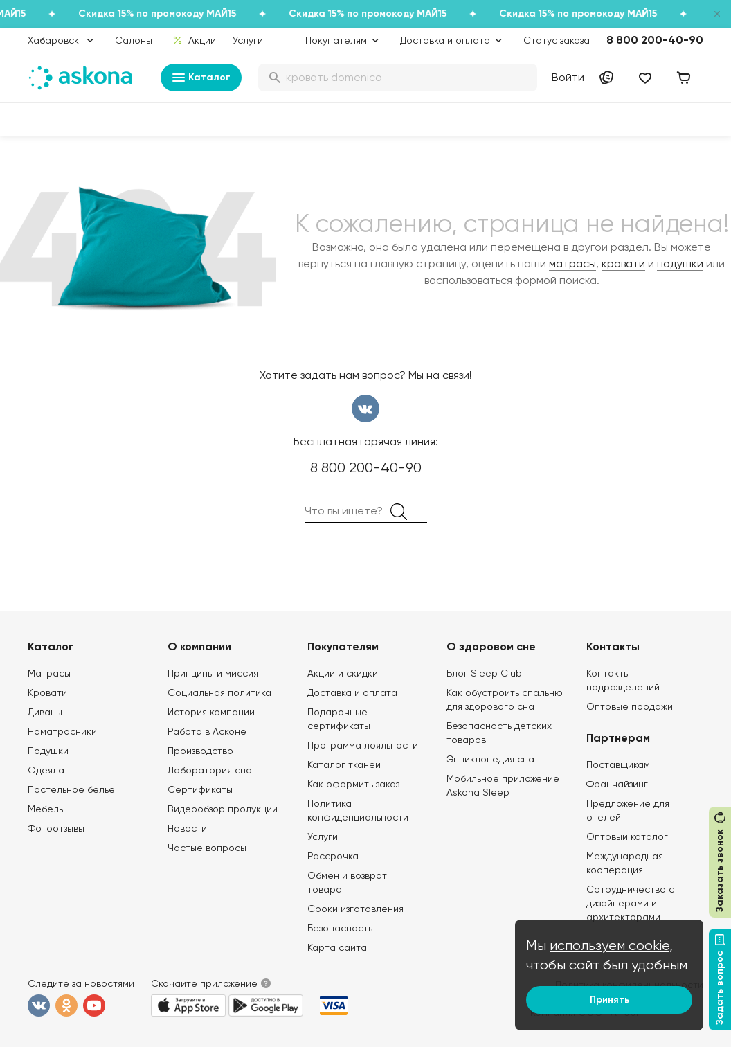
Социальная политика (219, 692)
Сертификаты (200, 789)
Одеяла (46, 770)
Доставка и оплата (352, 692)
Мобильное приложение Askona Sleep (502, 785)
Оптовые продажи (629, 706)
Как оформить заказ (353, 783)
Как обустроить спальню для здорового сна (504, 699)
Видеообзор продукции (223, 808)
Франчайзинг (617, 783)
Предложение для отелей (627, 810)
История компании (211, 711)
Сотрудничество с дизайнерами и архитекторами (630, 903)
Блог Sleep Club (484, 673)
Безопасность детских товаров (499, 732)
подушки (680, 263)
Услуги (248, 40)
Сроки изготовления (355, 908)
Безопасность (339, 927)
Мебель (45, 808)
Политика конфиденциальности (357, 810)
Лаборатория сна (210, 770)
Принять (609, 999)
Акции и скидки (342, 673)
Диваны (45, 711)
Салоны (133, 40)
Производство (200, 750)
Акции (194, 40)
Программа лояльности (362, 745)
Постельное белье (71, 789)
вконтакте (365, 408)
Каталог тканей (344, 764)
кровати (623, 263)
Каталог (201, 77)
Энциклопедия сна (490, 758)
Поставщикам (618, 764)
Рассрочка (333, 855)
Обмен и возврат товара (347, 882)
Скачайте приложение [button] (204, 983)
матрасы (572, 263)
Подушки (48, 750)
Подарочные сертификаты (338, 718)
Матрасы (49, 673)
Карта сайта (337, 947)
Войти (568, 77)
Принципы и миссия (213, 673)
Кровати (47, 692)
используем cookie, (611, 946)
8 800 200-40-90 (654, 39)
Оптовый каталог (627, 836)
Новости (187, 828)
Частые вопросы (207, 847)
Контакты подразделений (623, 680)
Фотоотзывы (56, 828)
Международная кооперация (624, 862)
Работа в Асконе (207, 731)
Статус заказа (556, 40)
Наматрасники (62, 731)
